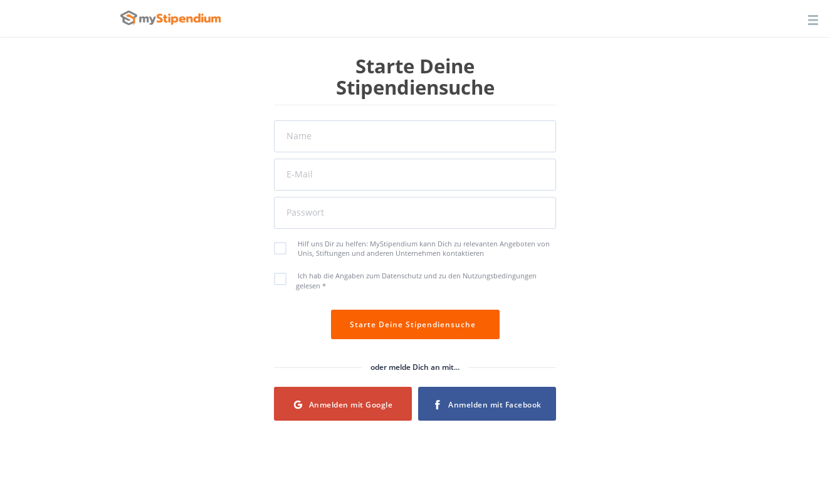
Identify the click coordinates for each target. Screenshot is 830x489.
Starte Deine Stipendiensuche (415, 324)
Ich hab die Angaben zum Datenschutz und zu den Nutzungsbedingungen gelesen (412, 280)
